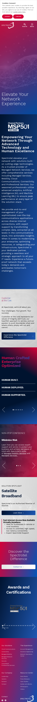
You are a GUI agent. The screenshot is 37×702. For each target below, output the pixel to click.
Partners (4, 693)
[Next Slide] (33, 414)
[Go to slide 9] (16, 637)
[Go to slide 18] (32, 637)
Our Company (7, 685)
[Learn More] (18, 524)
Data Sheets (24, 688)
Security (4, 673)
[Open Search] (25, 25)
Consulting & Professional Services (8, 676)
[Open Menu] (32, 25)
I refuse (18, 16)
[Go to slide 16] (29, 637)
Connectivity (5, 663)
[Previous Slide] (4, 414)
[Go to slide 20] (4, 639)
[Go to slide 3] (16, 414)
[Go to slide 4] (18, 414)
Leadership (5, 688)
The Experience (26, 657)
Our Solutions (7, 657)
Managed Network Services (7, 669)
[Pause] (24, 414)
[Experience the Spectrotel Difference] (18, 340)
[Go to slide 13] (23, 637)
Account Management (26, 661)
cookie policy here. (19, 12)
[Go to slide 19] (2, 639)
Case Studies (24, 693)
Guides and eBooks (26, 696)
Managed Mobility (7, 666)
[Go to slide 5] (20, 414)
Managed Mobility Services (15, 465)
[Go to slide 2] (18, 477)
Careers (4, 690)
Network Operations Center (26, 666)
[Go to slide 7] (13, 637)
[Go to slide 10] (18, 637)
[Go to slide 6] (11, 637)
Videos (22, 701)
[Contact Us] (18, 578)
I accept (7, 16)
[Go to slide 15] (27, 637)
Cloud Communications (8, 661)
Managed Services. (10, 467)
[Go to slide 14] (25, 637)
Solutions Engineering (26, 663)
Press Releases (25, 690)
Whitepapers (24, 698)
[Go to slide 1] (13, 414)
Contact (4, 696)
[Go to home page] (8, 25)
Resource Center (26, 685)
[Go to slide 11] (20, 637)
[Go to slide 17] (30, 637)
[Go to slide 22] (7, 639)
